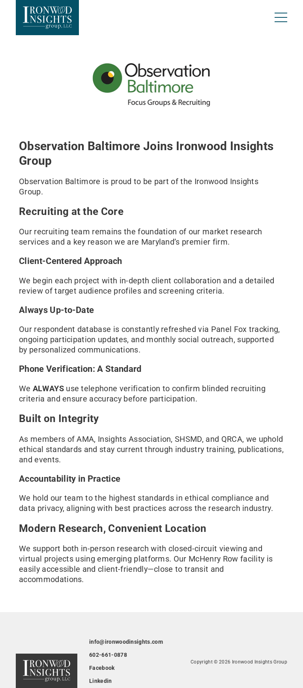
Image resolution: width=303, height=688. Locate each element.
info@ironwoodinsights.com (126, 642)
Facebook (102, 668)
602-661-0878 (108, 655)
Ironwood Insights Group (259, 662)
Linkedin (100, 681)
